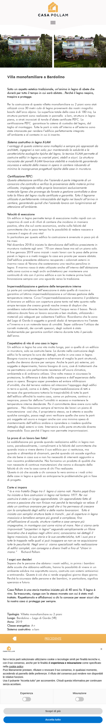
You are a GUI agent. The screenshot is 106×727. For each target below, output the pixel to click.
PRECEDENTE (53, 638)
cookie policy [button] (16, 666)
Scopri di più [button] (53, 711)
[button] (101, 649)
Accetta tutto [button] (53, 719)
